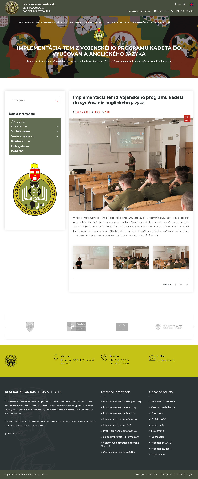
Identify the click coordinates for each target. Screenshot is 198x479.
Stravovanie (157, 431)
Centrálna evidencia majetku (119, 452)
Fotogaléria (20, 146)
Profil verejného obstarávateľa (120, 431)
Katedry (75, 22)
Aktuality (18, 121)
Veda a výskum (117, 22)
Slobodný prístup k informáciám (121, 437)
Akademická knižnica (163, 401)
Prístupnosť (166, 474)
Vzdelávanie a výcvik (50, 22)
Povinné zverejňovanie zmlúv (119, 413)
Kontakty (158, 22)
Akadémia (25, 22)
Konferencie (20, 141)
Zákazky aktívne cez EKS (117, 425)
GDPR (179, 474)
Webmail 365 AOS (161, 443)
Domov (31, 61)
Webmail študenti (161, 448)
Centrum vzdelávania (163, 407)
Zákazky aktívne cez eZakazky (120, 419)
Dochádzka (157, 437)
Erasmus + (157, 413)
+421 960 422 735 (182, 11)
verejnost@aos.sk (165, 360)
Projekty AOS (158, 419)
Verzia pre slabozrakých (139, 11)
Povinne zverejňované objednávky (122, 401)
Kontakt (17, 151)
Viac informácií (15, 433)
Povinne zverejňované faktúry (119, 407)
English (190, 474)
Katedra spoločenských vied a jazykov (58, 61)
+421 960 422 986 (119, 363)
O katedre (35, 126)
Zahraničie (138, 22)
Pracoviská (94, 22)
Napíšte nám (161, 11)
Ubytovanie (157, 425)
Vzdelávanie (35, 131)
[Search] (35, 100)
